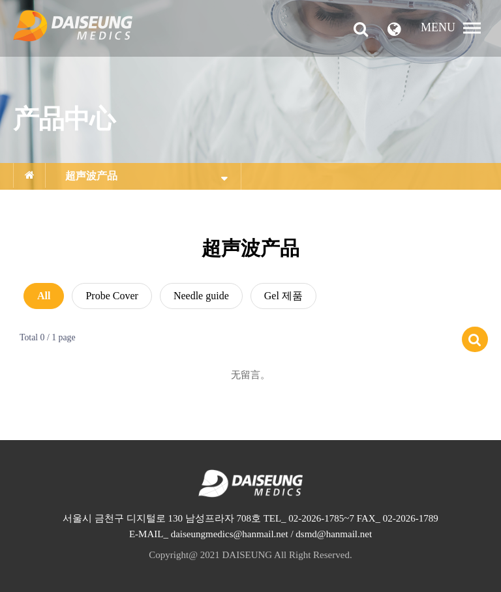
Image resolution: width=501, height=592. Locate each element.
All (43, 295)
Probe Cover (111, 295)
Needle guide (201, 295)
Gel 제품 (283, 295)
